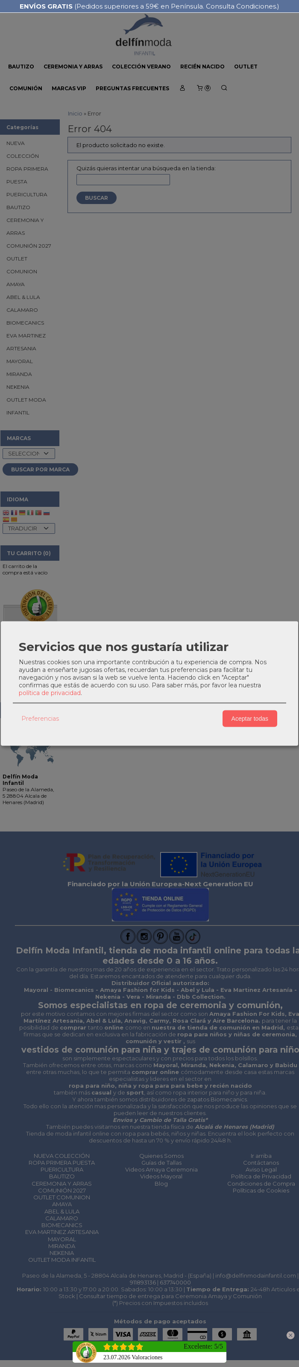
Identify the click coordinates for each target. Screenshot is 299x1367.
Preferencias (40, 718)
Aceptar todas (250, 718)
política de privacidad (50, 692)
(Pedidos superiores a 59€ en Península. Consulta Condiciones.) (149, 6)
